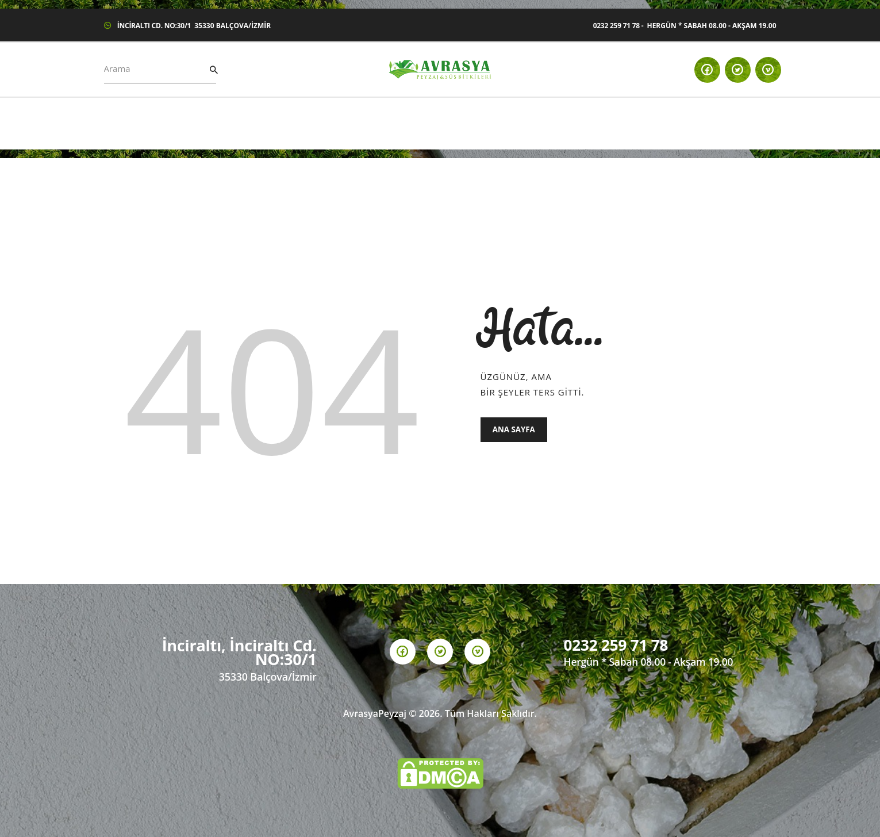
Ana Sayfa (515, 430)
